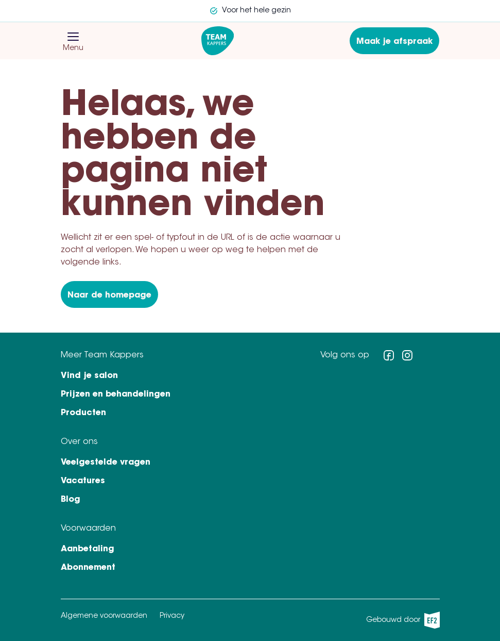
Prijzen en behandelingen (115, 394)
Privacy (172, 616)
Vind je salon (89, 376)
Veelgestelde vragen (105, 462)
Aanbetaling (87, 549)
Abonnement (88, 568)
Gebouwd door (403, 620)
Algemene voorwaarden (104, 616)
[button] (73, 36)
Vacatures (83, 481)
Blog (70, 500)
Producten (83, 413)
